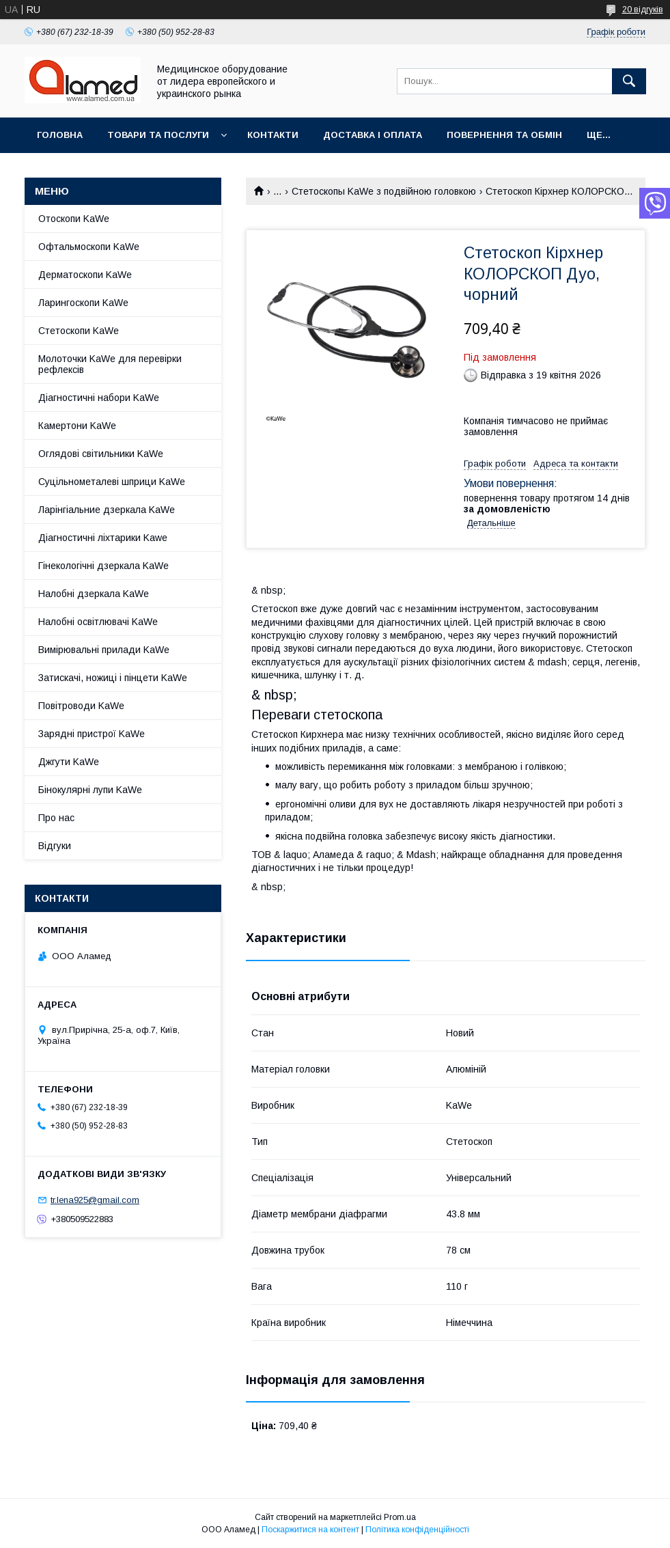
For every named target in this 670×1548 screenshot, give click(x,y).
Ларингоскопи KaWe (83, 302)
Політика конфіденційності (417, 1529)
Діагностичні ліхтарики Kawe (102, 537)
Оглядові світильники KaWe (100, 453)
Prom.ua (400, 1517)
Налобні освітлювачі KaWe (98, 621)
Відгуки (54, 845)
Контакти (272, 135)
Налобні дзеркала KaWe (93, 593)
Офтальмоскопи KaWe (88, 246)
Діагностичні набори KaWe (98, 397)
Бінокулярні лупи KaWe (90, 789)
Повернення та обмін (504, 135)
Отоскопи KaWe (73, 218)
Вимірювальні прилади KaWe (103, 649)
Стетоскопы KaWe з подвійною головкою (384, 191)
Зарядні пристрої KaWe (91, 733)
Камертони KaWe (77, 425)
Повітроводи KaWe (81, 705)
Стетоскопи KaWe (78, 330)
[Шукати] (629, 81)
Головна (60, 135)
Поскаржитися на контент (310, 1529)
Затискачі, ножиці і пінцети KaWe (112, 677)
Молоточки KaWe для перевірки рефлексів (110, 364)
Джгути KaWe (68, 761)
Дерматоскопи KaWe (85, 274)
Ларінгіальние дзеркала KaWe (106, 509)
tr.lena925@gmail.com (95, 1200)
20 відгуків (642, 9)
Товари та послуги (158, 135)
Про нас (56, 817)
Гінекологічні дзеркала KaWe (103, 565)
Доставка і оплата (372, 135)
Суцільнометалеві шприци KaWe (111, 481)
